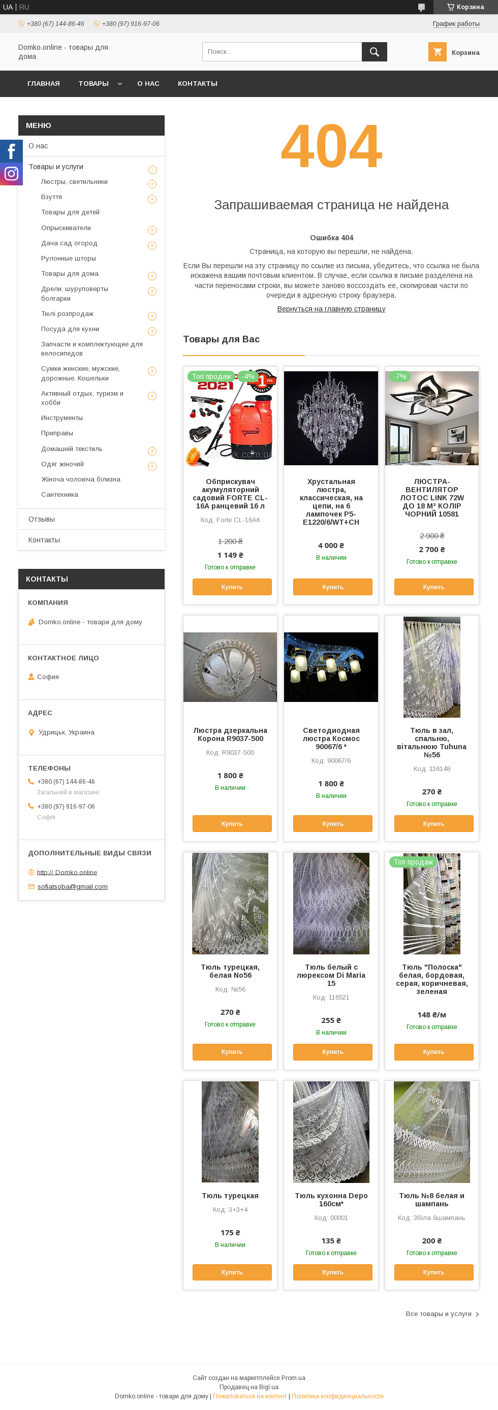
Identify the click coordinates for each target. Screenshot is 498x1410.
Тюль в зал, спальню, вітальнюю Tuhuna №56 (431, 742)
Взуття (51, 197)
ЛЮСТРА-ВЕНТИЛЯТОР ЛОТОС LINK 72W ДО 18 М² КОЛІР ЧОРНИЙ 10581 (432, 497)
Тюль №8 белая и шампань (431, 1200)
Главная (43, 83)
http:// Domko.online (67, 872)
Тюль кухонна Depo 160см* (331, 1200)
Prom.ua (293, 1378)
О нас (148, 83)
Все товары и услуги (439, 1314)
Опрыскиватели (66, 228)
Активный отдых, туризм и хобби (82, 398)
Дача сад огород (69, 243)
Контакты (197, 83)
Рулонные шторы (68, 258)
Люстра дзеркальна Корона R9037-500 (230, 734)
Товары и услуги (55, 167)
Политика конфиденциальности (338, 1396)
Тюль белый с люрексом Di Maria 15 (331, 975)
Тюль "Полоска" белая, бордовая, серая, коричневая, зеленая (432, 979)
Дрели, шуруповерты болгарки (74, 293)
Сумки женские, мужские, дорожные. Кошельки (80, 373)
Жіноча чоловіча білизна (80, 479)
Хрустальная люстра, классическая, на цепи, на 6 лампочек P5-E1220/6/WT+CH (331, 501)
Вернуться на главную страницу (331, 309)
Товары (93, 83)
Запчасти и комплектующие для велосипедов (92, 348)
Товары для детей (70, 212)
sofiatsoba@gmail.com (73, 886)
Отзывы (41, 519)
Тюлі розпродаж (67, 313)
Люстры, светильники (74, 181)
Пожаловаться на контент (250, 1396)
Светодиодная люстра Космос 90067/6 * (331, 738)
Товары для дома (70, 273)
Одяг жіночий (62, 464)
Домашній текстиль (72, 449)
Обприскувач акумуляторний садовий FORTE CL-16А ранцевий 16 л (230, 493)
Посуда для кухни (70, 329)
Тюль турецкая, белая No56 (230, 971)
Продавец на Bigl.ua (249, 1387)
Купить (232, 587)
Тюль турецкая (230, 1196)
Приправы (57, 433)
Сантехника (59, 494)
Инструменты (62, 418)
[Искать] (374, 51)
